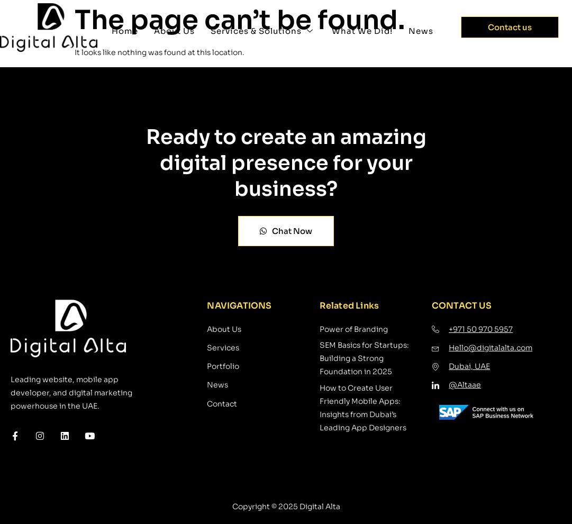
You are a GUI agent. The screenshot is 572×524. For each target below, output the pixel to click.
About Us (174, 31)
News (420, 31)
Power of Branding (354, 329)
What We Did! (362, 31)
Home (125, 31)
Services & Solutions (263, 31)
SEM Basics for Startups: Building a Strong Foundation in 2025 (364, 358)
